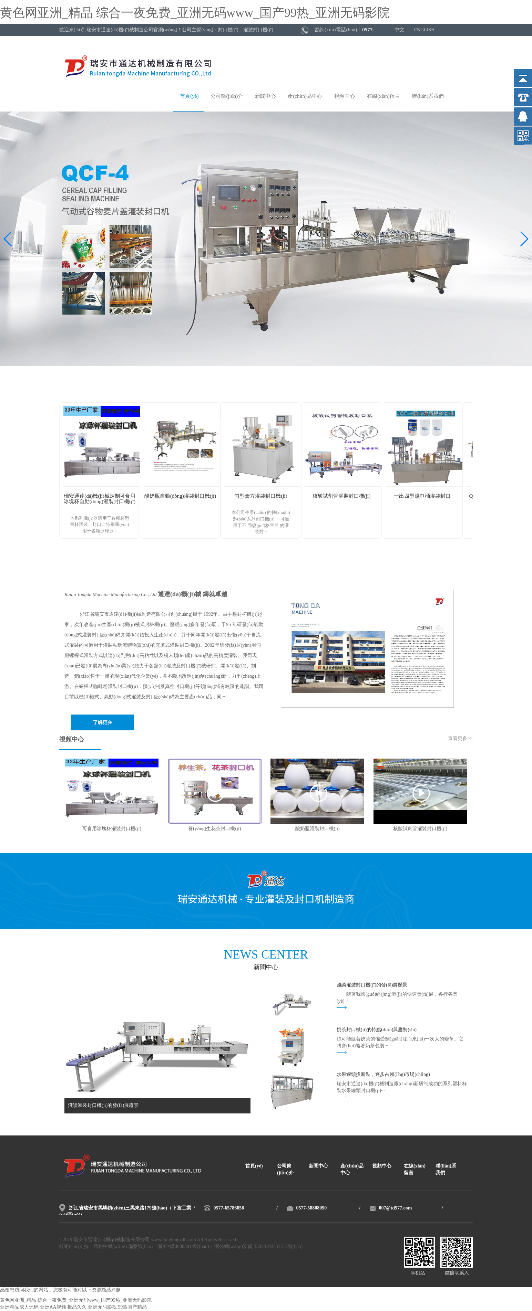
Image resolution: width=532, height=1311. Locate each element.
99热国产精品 (132, 1307)
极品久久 (76, 1307)
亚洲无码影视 (102, 1307)
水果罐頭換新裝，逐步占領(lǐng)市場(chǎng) (383, 1074)
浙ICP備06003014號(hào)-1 (185, 1246)
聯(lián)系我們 (428, 96)
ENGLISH (424, 30)
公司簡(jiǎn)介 (227, 96)
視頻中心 (344, 96)
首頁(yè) (189, 96)
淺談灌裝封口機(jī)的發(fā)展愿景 (372, 985)
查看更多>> (460, 738)
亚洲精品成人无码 (19, 1307)
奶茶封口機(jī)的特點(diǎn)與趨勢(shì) (377, 1030)
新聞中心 (265, 96)
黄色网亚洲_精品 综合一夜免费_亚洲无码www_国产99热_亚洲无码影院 (195, 13)
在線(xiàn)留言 (383, 96)
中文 (399, 30)
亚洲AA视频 (53, 1307)
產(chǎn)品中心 (305, 96)
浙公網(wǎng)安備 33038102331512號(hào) (258, 1246)
